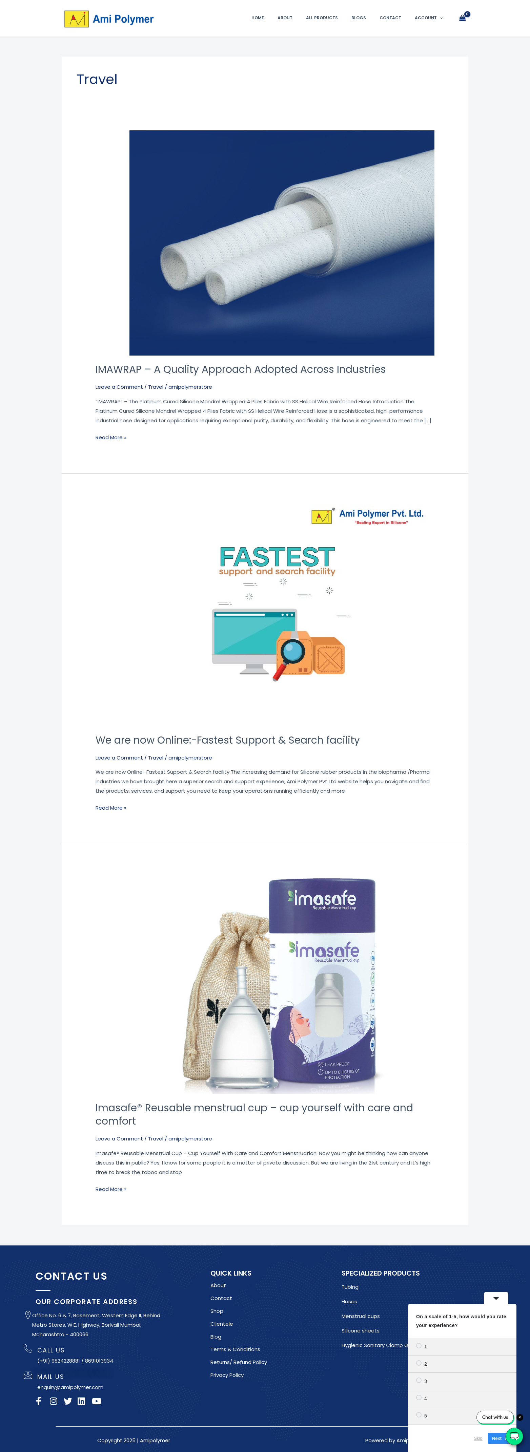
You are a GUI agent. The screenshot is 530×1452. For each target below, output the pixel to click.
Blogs (358, 18)
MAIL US (50, 1376)
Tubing (350, 1286)
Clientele (221, 1323)
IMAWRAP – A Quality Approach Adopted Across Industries (241, 369)
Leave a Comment (119, 386)
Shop (216, 1311)
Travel (155, 386)
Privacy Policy (227, 1375)
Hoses (349, 1301)
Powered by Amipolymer (396, 1440)
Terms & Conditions (235, 1349)
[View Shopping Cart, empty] (462, 18)
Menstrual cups (361, 1316)
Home (257, 18)
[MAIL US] (28, 1375)
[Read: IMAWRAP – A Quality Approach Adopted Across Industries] (281, 242)
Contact (390, 18)
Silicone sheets (361, 1330)
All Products (322, 18)
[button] (440, 18)
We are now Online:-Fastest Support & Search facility (228, 740)
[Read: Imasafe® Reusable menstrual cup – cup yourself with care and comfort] (281, 982)
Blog (215, 1336)
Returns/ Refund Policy (238, 1362)
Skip (478, 1438)
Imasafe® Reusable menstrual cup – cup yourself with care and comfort (254, 1114)
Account (429, 18)
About (285, 18)
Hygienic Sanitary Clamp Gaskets (383, 1345)
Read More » (111, 437)
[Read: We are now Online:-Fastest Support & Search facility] (281, 613)
